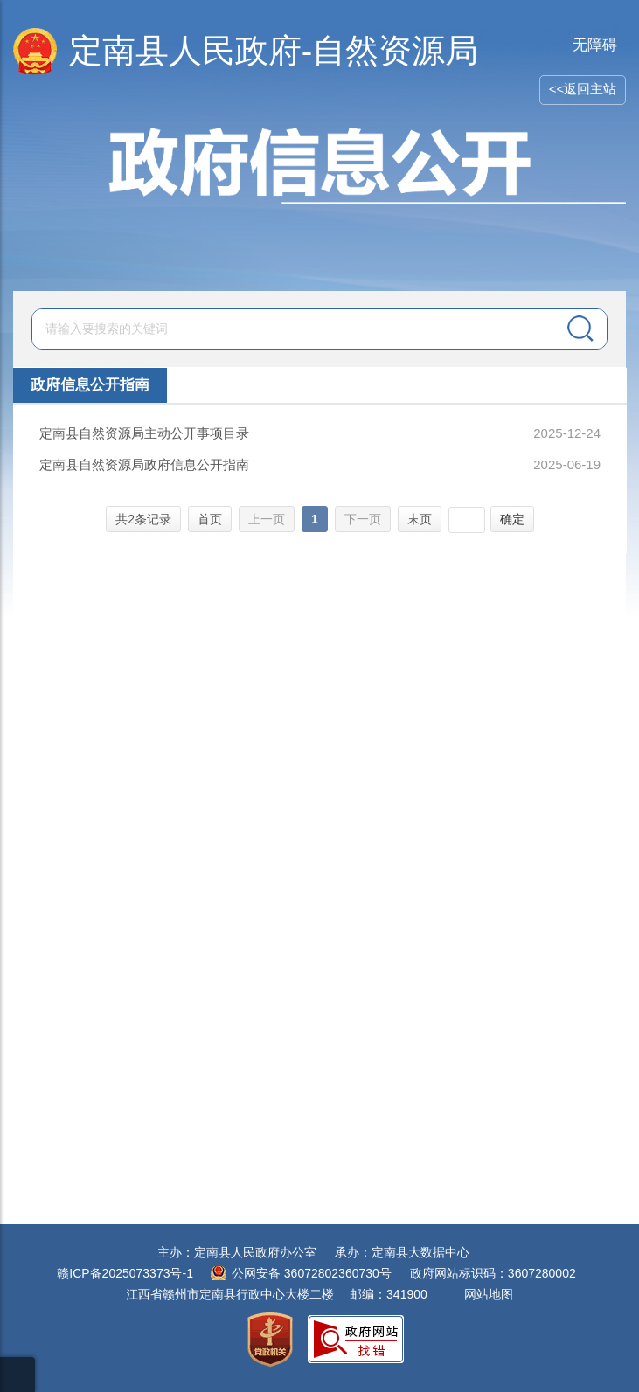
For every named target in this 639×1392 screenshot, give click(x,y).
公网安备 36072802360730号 (312, 1273)
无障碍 (595, 45)
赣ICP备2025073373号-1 (125, 1273)
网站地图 (488, 1294)
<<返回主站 (583, 88)
